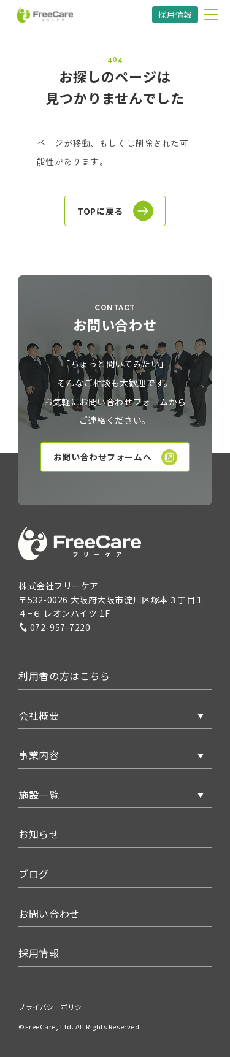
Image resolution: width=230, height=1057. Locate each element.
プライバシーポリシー (54, 1007)
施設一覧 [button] (38, 794)
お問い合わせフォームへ (115, 457)
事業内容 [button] (38, 754)
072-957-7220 (54, 627)
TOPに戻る (115, 211)
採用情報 (175, 14)
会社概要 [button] (38, 715)
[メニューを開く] (211, 14)
